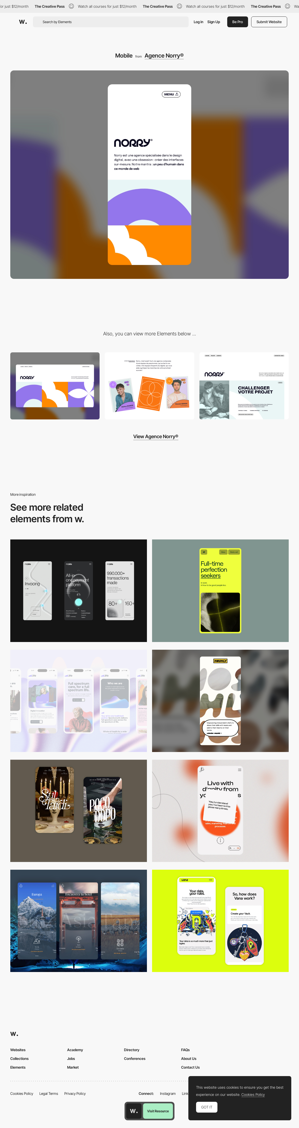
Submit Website (269, 22)
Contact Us (190, 1067)
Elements (17, 1067)
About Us (188, 1058)
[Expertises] (244, 385)
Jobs (71, 1058)
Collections (19, 1058)
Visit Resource (158, 1111)
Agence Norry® (164, 55)
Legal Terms (48, 1093)
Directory (131, 1050)
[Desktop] (55, 385)
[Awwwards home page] (134, 1111)
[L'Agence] (149, 385)
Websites (17, 1050)
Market (73, 1067)
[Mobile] (78, 590)
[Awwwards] (23, 22)
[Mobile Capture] (78, 811)
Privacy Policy (75, 1093)
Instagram (168, 1093)
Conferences (134, 1058)
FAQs (185, 1050)
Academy (75, 1050)
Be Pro (237, 22)
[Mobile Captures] (220, 921)
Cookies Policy (21, 1093)
